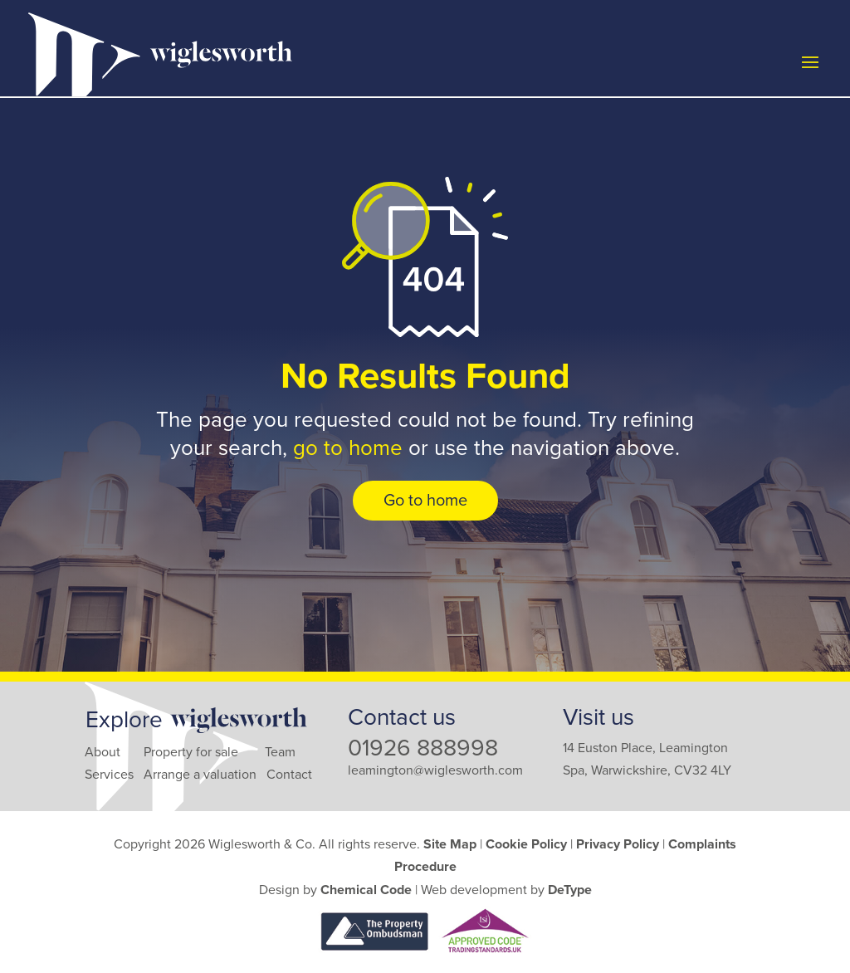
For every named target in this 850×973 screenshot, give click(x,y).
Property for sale (191, 752)
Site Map (449, 844)
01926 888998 (423, 748)
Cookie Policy (526, 844)
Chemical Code (366, 890)
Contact (289, 774)
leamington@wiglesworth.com (435, 770)
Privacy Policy (617, 844)
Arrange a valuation (200, 774)
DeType (570, 890)
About (102, 752)
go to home (348, 448)
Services (109, 774)
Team (280, 752)
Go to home (425, 501)
